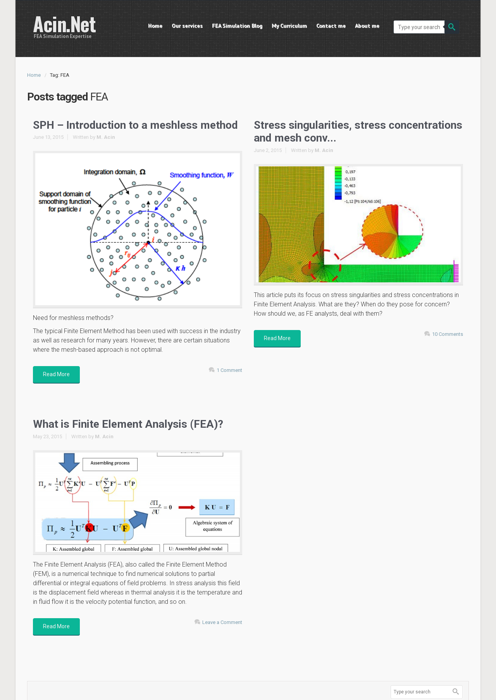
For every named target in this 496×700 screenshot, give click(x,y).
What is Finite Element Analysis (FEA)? (128, 424)
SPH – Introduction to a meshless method (135, 125)
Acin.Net (64, 23)
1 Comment (229, 370)
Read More (56, 374)
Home (34, 75)
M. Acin (105, 137)
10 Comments (447, 334)
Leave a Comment (222, 622)
